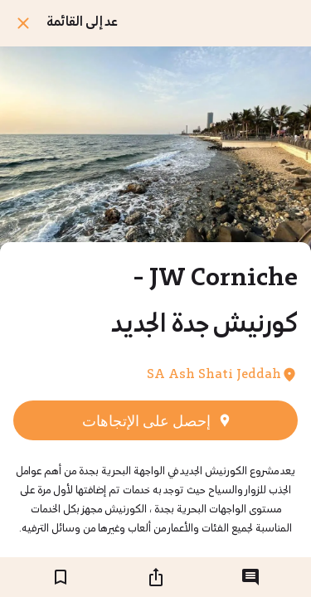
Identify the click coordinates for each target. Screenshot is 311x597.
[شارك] (156, 577)
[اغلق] (23, 23)
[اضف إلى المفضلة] (60, 577)
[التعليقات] (250, 577)
